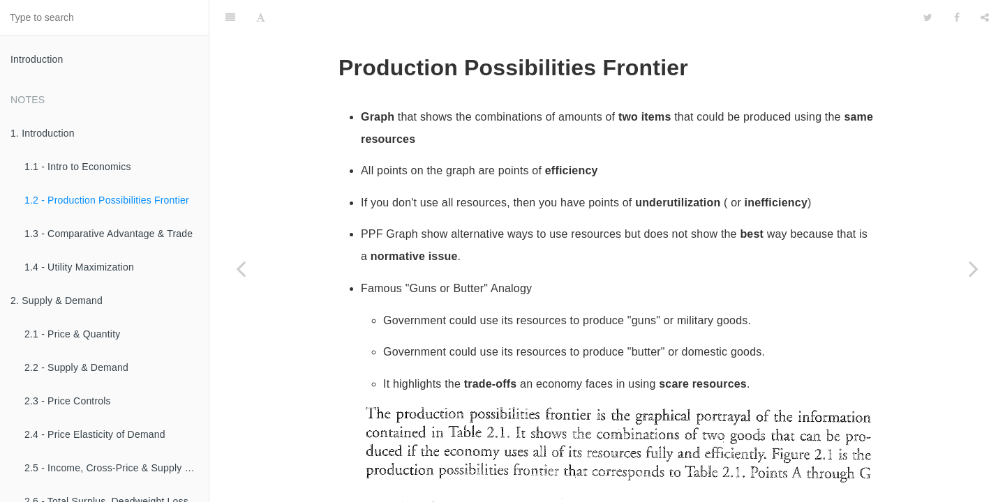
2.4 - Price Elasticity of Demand (94, 434)
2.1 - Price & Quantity (72, 334)
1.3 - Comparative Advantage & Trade (108, 233)
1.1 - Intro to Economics (77, 166)
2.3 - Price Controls (67, 400)
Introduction (37, 59)
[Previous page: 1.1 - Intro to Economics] (240, 268)
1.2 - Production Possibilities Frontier (106, 200)
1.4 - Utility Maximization (79, 267)
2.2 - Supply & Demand (76, 367)
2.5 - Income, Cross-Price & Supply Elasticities (116, 467)
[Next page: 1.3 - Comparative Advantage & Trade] (973, 268)
